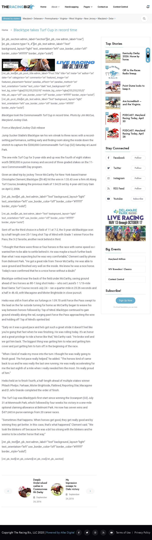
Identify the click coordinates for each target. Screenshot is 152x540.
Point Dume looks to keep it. (134, 87)
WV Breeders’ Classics (120, 269)
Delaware (38, 18)
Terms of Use (123, 533)
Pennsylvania (51, 18)
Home (43, 7)
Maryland (27, 18)
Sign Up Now (125, 300)
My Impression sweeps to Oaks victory (72, 484)
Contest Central (120, 7)
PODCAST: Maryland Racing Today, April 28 (134, 133)
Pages (87, 7)
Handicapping (72, 7)
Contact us (103, 7)
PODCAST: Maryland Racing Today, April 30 (134, 118)
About (54, 7)
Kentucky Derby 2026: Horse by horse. (131, 56)
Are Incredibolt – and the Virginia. (132, 103)
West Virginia (75, 18)
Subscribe (138, 198)
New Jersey (90, 18)
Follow (138, 157)
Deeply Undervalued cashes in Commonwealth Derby (40, 486)
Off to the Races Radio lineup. (131, 72)
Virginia (63, 18)
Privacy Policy (142, 533)
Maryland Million (116, 259)
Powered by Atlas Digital (60, 533)
